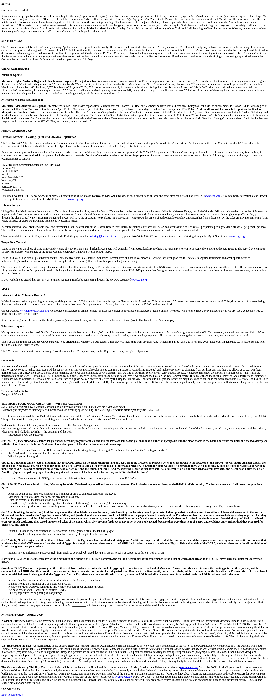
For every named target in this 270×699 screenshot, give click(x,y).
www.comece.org (122, 676)
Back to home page (12, 694)
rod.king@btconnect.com (103, 236)
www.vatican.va (189, 667)
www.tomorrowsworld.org (34, 310)
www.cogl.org (212, 195)
